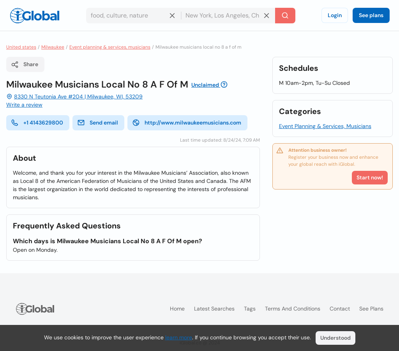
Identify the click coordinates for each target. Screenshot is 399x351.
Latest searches (214, 308)
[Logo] (34, 15)
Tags (250, 308)
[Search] (285, 15)
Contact (340, 308)
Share (24, 64)
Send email (97, 122)
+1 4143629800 (37, 122)
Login (335, 15)
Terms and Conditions (292, 308)
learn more (178, 337)
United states (21, 47)
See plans (371, 15)
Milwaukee (52, 47)
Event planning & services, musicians (109, 47)
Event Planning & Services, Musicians (325, 126)
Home (177, 308)
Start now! (370, 177)
